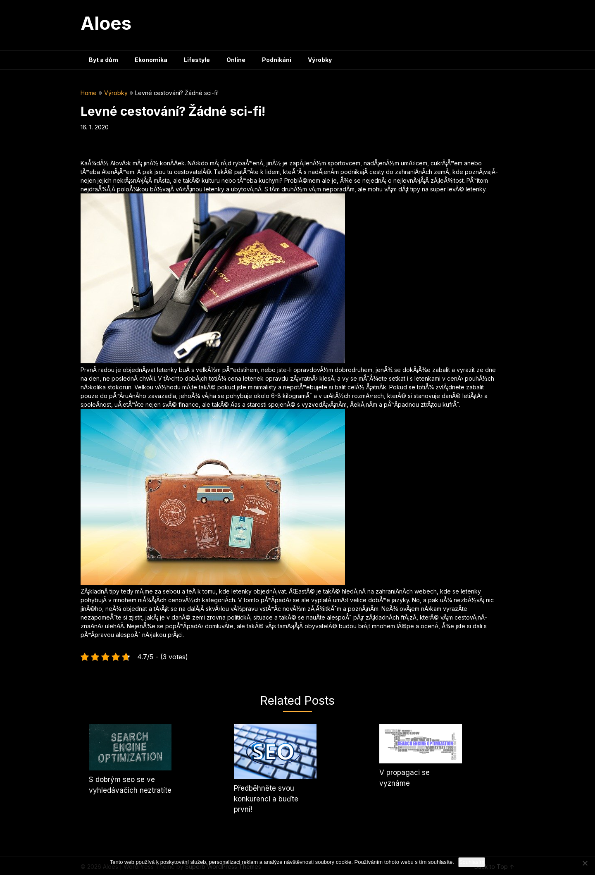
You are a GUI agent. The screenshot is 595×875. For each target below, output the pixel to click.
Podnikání (276, 59)
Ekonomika (151, 59)
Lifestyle (197, 59)
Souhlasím (471, 862)
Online (235, 59)
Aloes (106, 23)
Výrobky (320, 59)
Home (89, 92)
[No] (585, 863)
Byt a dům (103, 59)
